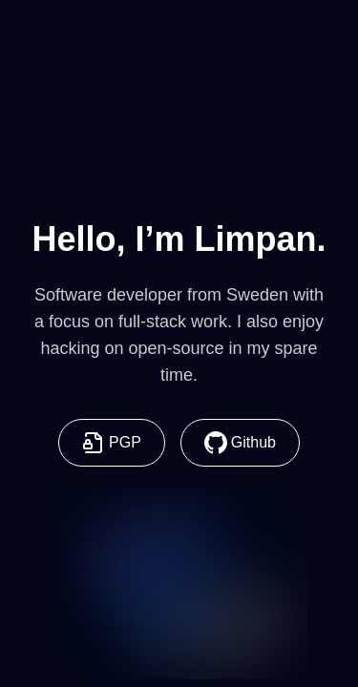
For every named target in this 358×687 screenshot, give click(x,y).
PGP (111, 442)
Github (240, 442)
